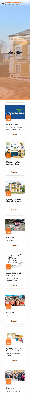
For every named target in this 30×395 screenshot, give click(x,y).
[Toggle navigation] (26, 3)
